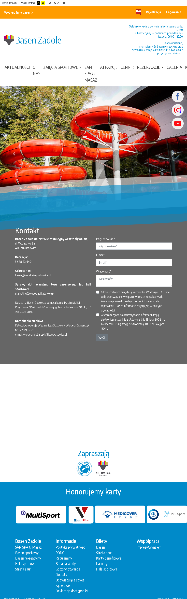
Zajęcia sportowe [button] (60, 67)
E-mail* (100, 255)
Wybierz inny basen (18, 12)
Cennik (127, 67)
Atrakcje (109, 67)
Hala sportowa (25, 563)
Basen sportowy (27, 552)
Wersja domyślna (10, 2)
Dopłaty (61, 574)
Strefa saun (23, 569)
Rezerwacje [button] (148, 67)
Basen (100, 547)
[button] (14, 153)
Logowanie (173, 12)
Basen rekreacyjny (28, 558)
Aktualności (17, 67)
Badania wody (66, 563)
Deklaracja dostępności (72, 591)
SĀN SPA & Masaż (90, 73)
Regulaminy (64, 558)
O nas (36, 70)
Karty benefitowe (108, 558)
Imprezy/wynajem (149, 547)
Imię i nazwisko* (105, 239)
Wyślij (101, 337)
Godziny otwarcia (68, 569)
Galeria (174, 67)
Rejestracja (153, 12)
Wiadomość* (103, 271)
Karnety (101, 563)
